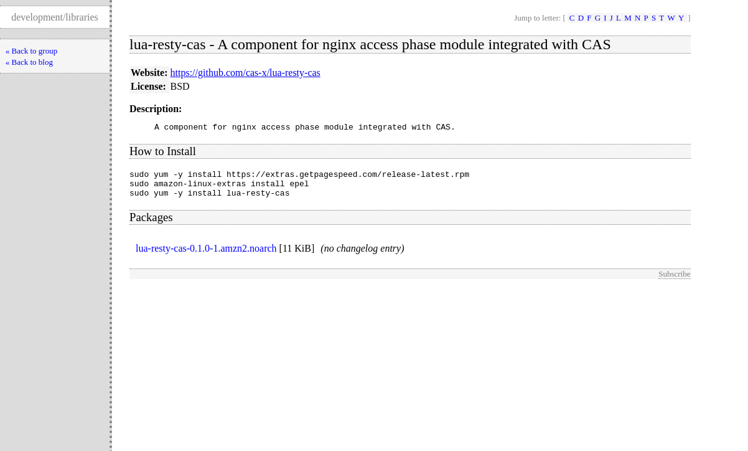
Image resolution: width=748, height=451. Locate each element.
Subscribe (674, 281)
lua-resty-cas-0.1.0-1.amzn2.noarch (206, 255)
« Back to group (31, 50)
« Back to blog (29, 62)
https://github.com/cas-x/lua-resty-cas (245, 72)
